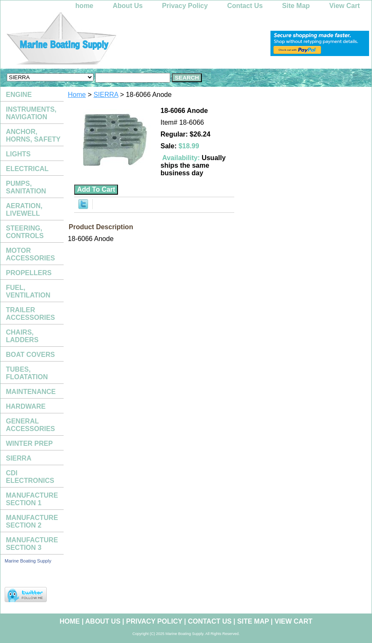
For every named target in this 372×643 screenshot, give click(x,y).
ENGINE (19, 94)
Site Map (296, 5)
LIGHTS (18, 154)
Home (77, 94)
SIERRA (106, 94)
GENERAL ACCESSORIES (30, 425)
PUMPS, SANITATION (26, 187)
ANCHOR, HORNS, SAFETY (33, 135)
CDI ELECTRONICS (30, 476)
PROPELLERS (28, 272)
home (84, 5)
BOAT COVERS (30, 354)
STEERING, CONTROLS (25, 232)
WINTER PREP (29, 443)
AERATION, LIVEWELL (24, 209)
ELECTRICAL (27, 168)
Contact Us (244, 5)
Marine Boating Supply (28, 560)
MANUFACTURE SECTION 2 (32, 521)
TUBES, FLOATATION (27, 373)
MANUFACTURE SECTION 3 (32, 543)
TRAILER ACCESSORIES (30, 313)
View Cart (344, 5)
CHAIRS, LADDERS (22, 336)
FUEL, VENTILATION (28, 291)
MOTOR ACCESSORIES (30, 254)
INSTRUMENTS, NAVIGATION (31, 113)
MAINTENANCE (31, 391)
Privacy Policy (185, 5)
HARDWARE (25, 406)
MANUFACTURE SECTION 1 (32, 499)
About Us (128, 5)
